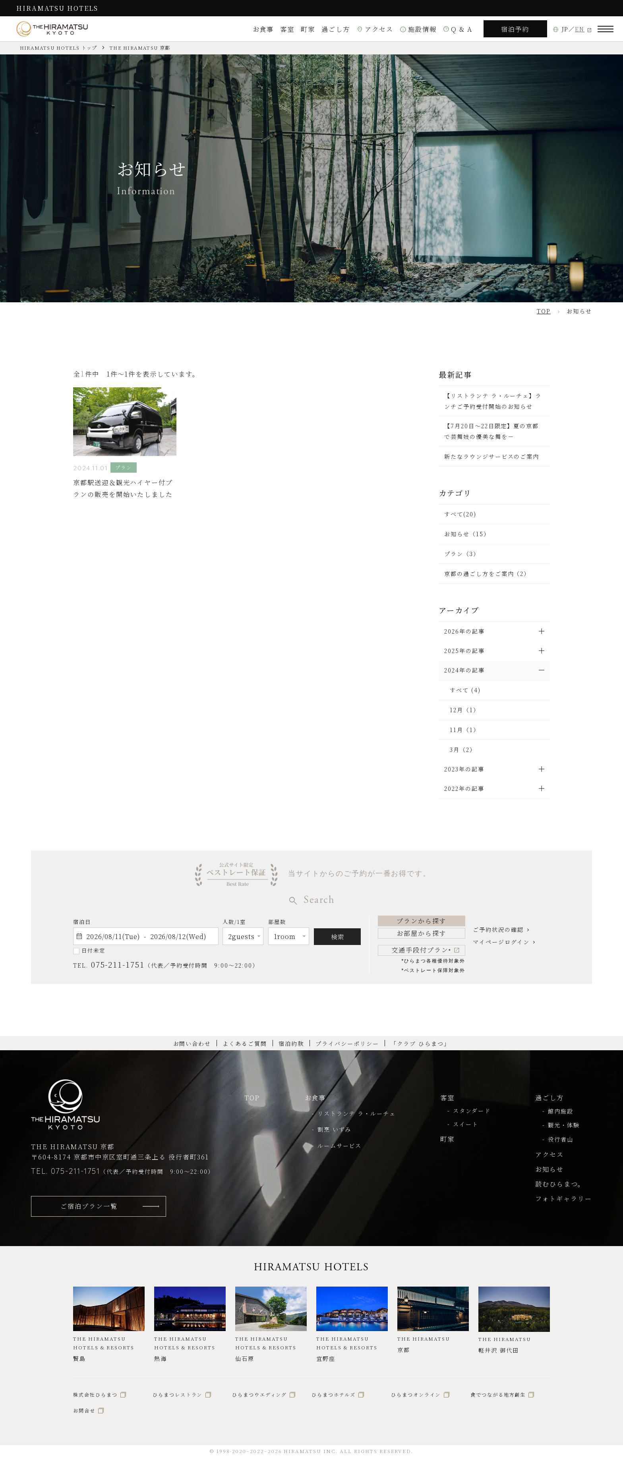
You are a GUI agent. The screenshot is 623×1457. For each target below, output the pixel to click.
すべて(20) (460, 514)
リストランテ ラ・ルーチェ (356, 1113)
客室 (287, 29)
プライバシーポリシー (347, 1043)
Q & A (458, 29)
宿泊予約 (515, 29)
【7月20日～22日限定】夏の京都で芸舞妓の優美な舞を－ (491, 431)
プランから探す (422, 921)
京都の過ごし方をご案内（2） (487, 574)
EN (579, 29)
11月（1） (465, 730)
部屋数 (277, 923)
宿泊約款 (291, 1043)
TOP (252, 1097)
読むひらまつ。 (560, 1183)
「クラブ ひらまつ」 (420, 1043)
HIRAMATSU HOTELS (57, 8)
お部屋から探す (422, 933)
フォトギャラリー (563, 1198)
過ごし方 (335, 29)
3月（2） (463, 750)
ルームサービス (339, 1146)
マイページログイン (501, 942)
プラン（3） (462, 554)
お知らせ (549, 1169)
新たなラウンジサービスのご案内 (491, 456)
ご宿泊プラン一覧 (88, 1206)
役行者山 (560, 1139)
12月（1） (465, 710)
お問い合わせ (192, 1043)
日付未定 (93, 950)
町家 (308, 29)
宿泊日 (82, 922)
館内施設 (560, 1111)
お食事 (263, 29)
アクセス (374, 29)
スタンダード (472, 1111)
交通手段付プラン (421, 950)
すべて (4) (465, 690)
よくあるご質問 (244, 1043)
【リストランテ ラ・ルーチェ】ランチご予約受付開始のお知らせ (493, 401)
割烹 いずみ (334, 1129)
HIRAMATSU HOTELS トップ (58, 47)
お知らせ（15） (466, 534)
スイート (465, 1124)
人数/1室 (234, 923)
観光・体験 (564, 1125)
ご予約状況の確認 (498, 929)
